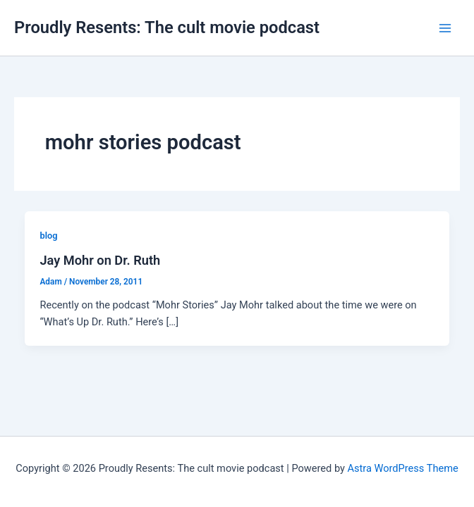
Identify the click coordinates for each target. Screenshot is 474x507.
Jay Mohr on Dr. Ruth (100, 260)
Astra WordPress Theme (403, 468)
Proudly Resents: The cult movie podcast (167, 27)
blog (48, 235)
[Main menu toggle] (445, 28)
